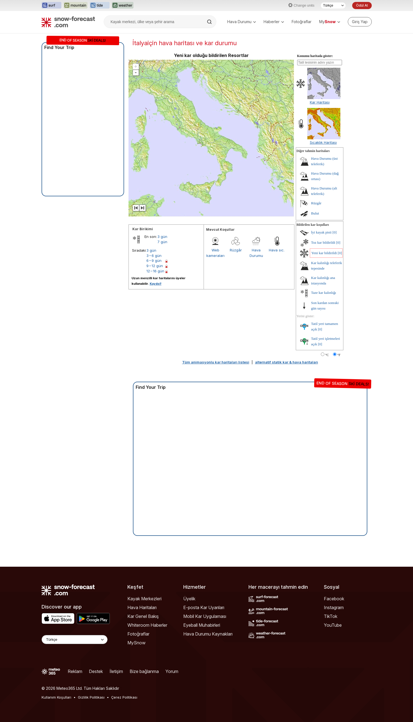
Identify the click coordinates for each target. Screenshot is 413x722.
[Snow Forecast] (68, 21)
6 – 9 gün (154, 260)
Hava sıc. (277, 250)
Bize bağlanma (144, 671)
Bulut (315, 213)
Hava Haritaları (142, 607)
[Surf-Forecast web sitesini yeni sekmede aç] (51, 5)
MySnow (136, 642)
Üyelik (189, 598)
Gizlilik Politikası (91, 697)
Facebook (334, 598)
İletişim (116, 671)
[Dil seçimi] (333, 5)
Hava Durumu (241, 21)
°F (338, 355)
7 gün (162, 242)
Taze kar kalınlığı (323, 293)
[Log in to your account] (360, 21)
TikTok (330, 616)
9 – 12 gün (154, 266)
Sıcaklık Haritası (323, 142)
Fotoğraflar (301, 21)
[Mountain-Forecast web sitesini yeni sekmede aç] (75, 5)
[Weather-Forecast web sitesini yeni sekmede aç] (122, 5)
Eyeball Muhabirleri (201, 625)
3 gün (162, 236)
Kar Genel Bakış (143, 616)
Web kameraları (215, 253)
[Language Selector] (75, 639)
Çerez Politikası (124, 697)
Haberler (274, 21)
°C (327, 355)
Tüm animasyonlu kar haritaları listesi (215, 362)
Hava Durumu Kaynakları (208, 634)
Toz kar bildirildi (323, 242)
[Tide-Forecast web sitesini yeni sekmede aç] (100, 5)
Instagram (334, 607)
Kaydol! (156, 284)
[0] (334, 232)
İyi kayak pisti (321, 232)
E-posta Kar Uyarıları (203, 607)
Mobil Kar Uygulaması (204, 616)
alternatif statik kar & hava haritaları (286, 362)
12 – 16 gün (155, 271)
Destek (96, 671)
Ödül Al (362, 5)
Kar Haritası (320, 102)
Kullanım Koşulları (56, 697)
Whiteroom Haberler (147, 625)
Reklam (75, 671)
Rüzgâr (236, 250)
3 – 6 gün (154, 255)
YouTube (333, 625)
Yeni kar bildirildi (324, 253)
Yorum (171, 671)
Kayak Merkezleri (144, 598)
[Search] (210, 22)
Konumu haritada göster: (315, 56)
